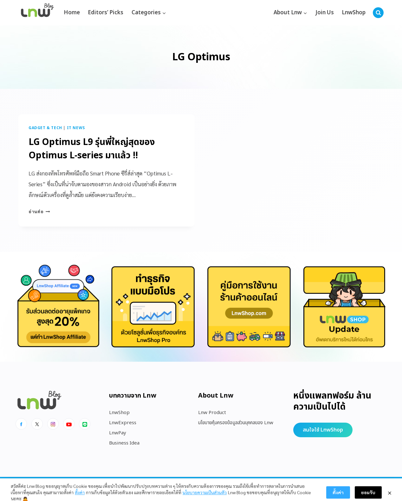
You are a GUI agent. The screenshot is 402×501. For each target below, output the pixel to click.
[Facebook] (21, 424)
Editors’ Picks (105, 13)
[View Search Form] (378, 12)
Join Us (324, 13)
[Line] (84, 424)
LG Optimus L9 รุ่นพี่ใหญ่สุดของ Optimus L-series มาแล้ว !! (92, 148)
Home (72, 13)
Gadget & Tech (45, 128)
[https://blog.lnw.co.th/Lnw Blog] (37, 13)
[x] (37, 424)
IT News (76, 128)
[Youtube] (69, 424)
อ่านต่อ (39, 211)
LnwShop (354, 13)
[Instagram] (53, 424)
